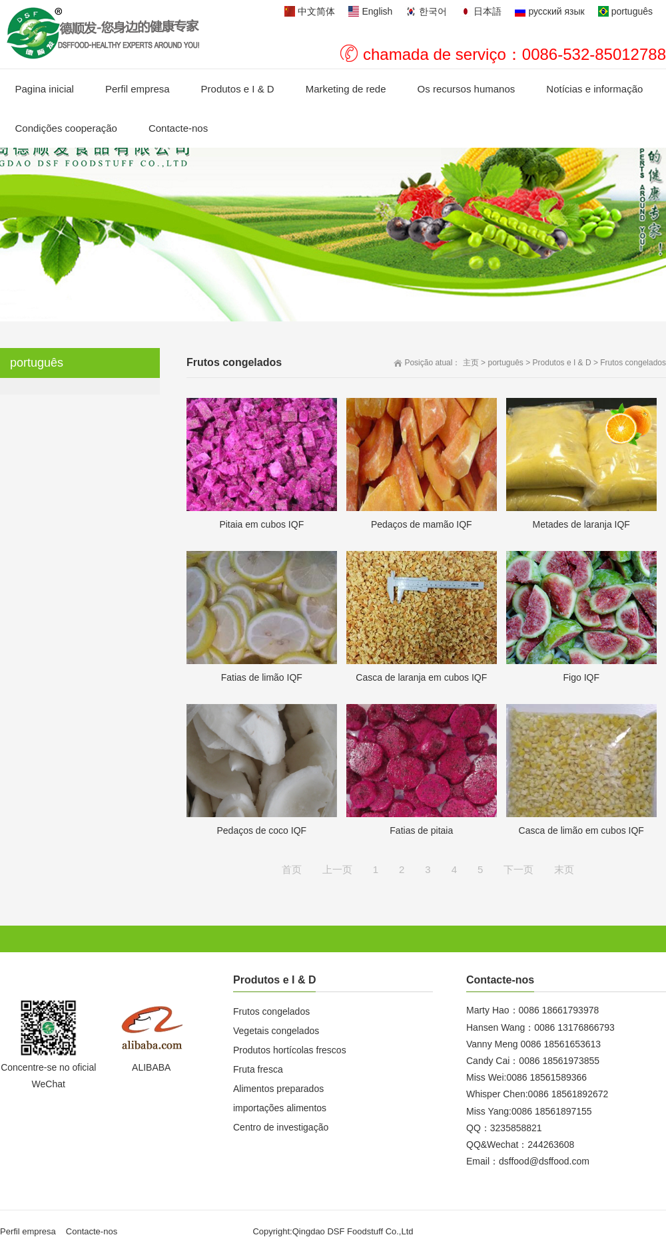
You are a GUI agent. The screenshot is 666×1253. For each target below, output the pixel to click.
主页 (471, 362)
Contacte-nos (178, 128)
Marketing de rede (346, 88)
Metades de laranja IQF (581, 524)
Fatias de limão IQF (261, 677)
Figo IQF (581, 677)
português (505, 362)
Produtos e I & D (237, 88)
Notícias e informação (594, 88)
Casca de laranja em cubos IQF (421, 677)
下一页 (518, 869)
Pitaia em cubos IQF (261, 524)
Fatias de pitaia (421, 830)
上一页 (337, 869)
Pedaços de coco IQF (261, 830)
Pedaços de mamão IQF (421, 524)
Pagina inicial (44, 88)
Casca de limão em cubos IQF (581, 830)
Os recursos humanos (466, 88)
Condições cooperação (66, 128)
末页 (564, 869)
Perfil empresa (137, 88)
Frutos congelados (633, 362)
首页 (292, 869)
